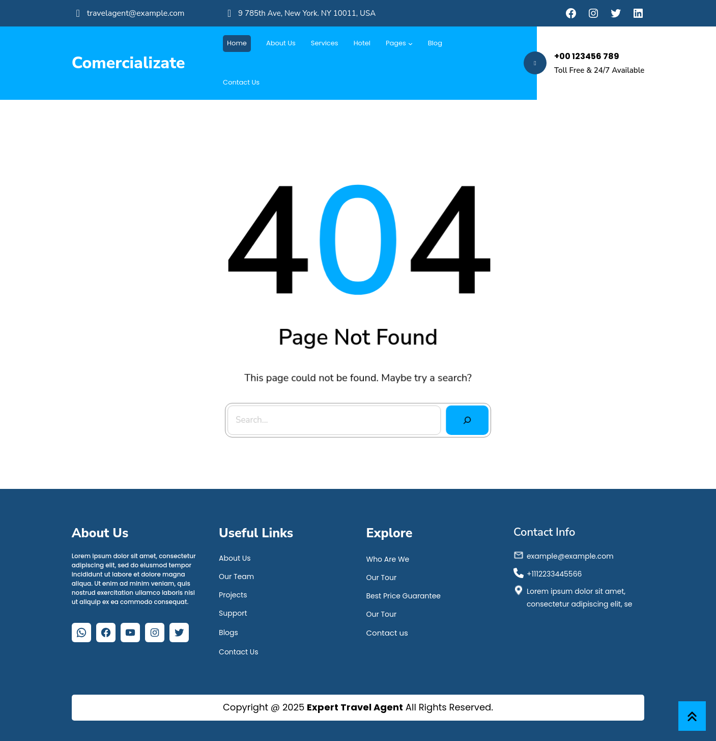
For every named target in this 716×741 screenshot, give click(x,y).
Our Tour (381, 577)
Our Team (236, 576)
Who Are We (387, 559)
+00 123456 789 (586, 56)
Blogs (228, 632)
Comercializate (128, 63)
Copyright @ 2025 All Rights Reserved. (358, 707)
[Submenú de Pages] (410, 43)
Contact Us (238, 652)
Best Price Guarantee (403, 596)
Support (233, 613)
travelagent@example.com (136, 13)
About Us (234, 558)
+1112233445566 (554, 574)
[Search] (458, 410)
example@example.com (570, 556)
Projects (233, 595)
